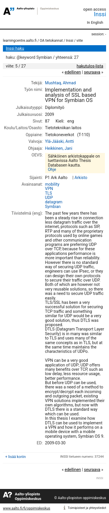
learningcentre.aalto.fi (20, 41)
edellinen (73, 72)
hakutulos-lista (90, 66)
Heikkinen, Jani (58, 148)
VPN (49, 188)
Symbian (53, 206)
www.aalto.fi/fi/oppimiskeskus (26, 508)
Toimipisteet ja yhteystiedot (87, 508)
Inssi (100, 14)
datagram (53, 202)
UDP (49, 197)
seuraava (92, 72)
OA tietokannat (51, 41)
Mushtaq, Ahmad (60, 83)
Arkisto (80, 177)
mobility (52, 184)
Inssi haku (15, 48)
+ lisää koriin (15, 456)
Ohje (52, 169)
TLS (48, 193)
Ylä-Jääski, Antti (59, 141)
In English (95, 22)
